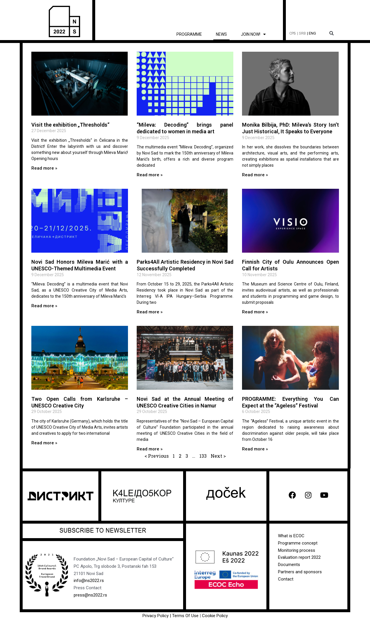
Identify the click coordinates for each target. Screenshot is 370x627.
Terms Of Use (186, 615)
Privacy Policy (155, 615)
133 (203, 456)
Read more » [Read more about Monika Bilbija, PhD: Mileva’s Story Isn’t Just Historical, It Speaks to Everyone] (255, 174)
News (221, 34)
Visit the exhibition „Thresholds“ (70, 125)
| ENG (311, 33)
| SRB (301, 33)
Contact (285, 578)
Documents (289, 564)
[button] (331, 33)
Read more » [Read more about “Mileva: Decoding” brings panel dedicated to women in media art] (150, 174)
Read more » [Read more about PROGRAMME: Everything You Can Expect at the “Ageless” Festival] (255, 448)
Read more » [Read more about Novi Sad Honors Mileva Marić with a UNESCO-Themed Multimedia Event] (44, 305)
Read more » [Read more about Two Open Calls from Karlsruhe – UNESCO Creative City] (44, 442)
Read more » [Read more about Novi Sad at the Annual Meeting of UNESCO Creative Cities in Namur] (150, 448)
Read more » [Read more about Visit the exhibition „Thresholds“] (44, 168)
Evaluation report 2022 (299, 557)
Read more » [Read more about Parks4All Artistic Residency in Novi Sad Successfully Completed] (150, 312)
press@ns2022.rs (90, 595)
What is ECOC (291, 535)
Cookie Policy (215, 615)
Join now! (253, 34)
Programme (189, 34)
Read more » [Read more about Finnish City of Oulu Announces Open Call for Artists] (255, 312)
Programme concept (297, 543)
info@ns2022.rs (89, 580)
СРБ (292, 33)
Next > (218, 456)
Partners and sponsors (300, 571)
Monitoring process (296, 550)
